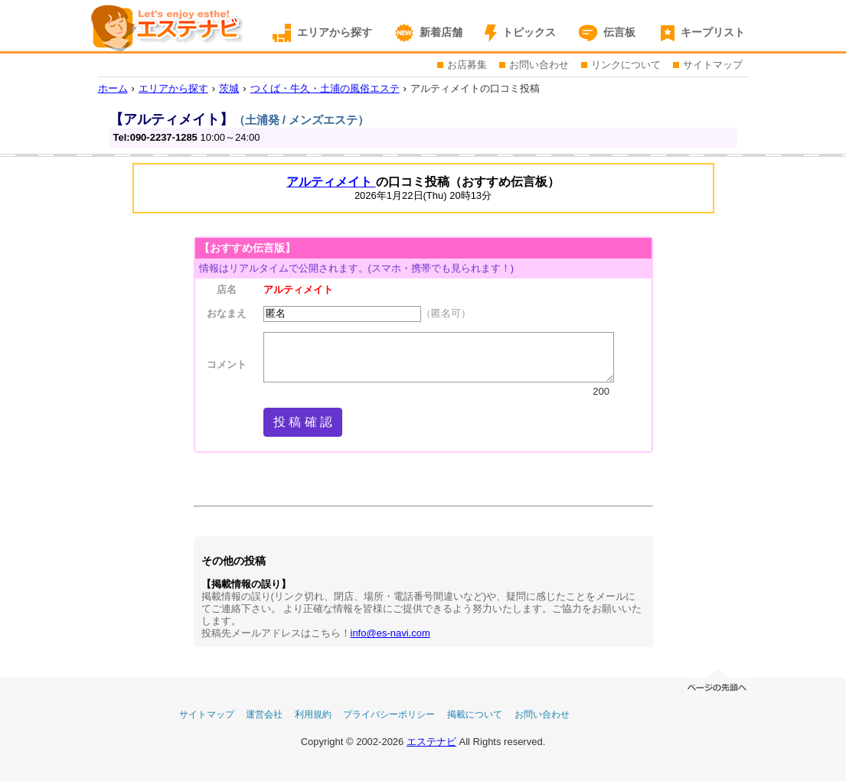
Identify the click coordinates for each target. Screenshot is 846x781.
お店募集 (467, 64)
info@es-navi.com (390, 633)
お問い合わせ (539, 64)
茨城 (229, 88)
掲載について (474, 714)
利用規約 (313, 714)
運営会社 (264, 714)
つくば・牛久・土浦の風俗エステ (325, 88)
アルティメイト (330, 181)
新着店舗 (441, 32)
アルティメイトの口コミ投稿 (475, 88)
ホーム (113, 88)
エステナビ (431, 741)
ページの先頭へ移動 (718, 682)
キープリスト (713, 32)
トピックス (529, 32)
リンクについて (626, 64)
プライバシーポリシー (389, 714)
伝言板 (619, 32)
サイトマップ (713, 64)
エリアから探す (334, 32)
